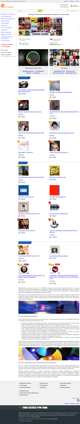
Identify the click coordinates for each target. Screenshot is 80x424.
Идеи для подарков (6, 54)
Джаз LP (28, 73)
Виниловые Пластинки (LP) (8, 14)
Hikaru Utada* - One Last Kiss (25, 152)
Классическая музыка (25, 387)
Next (77, 26)
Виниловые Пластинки (25, 383)
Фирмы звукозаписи (6, 52)
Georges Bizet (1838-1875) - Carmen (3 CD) (28, 256)
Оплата (77, 1)
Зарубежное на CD (59, 71)
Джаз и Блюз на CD (58, 73)
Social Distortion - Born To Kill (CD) (26, 230)
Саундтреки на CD (71, 73)
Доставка (72, 1)
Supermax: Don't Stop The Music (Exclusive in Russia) (31, 132)
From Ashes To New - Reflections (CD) (59, 213)
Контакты (66, 1)
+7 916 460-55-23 (64, 7)
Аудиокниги (4, 30)
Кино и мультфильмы (6, 27)
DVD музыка (4, 25)
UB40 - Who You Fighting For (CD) (58, 177)
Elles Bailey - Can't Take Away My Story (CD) (29, 213)
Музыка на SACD (5, 21)
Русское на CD (70, 71)
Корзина (76, 6)
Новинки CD (22, 163)
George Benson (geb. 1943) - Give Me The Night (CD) (31, 177)
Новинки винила (24, 78)
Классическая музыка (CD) (8, 18)
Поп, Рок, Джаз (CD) (6, 16)
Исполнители (4, 50)
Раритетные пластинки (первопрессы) (7, 37)
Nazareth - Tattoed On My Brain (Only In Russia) (29, 111)
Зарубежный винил (27, 71)
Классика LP (36, 73)
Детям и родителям (6, 32)
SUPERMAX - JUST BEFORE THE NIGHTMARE (61, 92)
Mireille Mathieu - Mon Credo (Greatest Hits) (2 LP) (62, 133)
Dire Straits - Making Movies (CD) (58, 196)
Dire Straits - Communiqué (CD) (26, 196)
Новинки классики (24, 242)
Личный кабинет (74, 10)
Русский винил (39, 71)
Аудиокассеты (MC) (6, 34)
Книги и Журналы (5, 40)
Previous (20, 26)
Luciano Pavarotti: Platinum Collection (59, 256)
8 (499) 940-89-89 (35, 416)
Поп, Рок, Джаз (23, 385)
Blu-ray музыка (5, 23)
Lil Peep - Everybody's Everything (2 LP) (59, 152)
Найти (40, 10)
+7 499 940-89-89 (64, 5)
